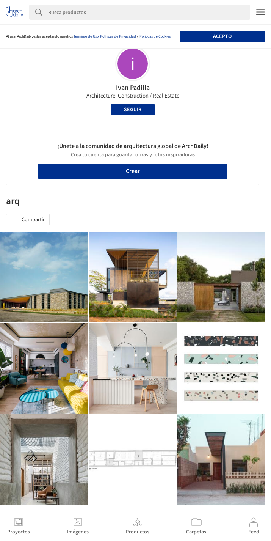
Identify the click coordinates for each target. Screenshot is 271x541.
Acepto (222, 36)
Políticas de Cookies (155, 36)
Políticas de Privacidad (118, 36)
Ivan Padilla (133, 88)
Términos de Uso (86, 36)
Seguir (132, 109)
